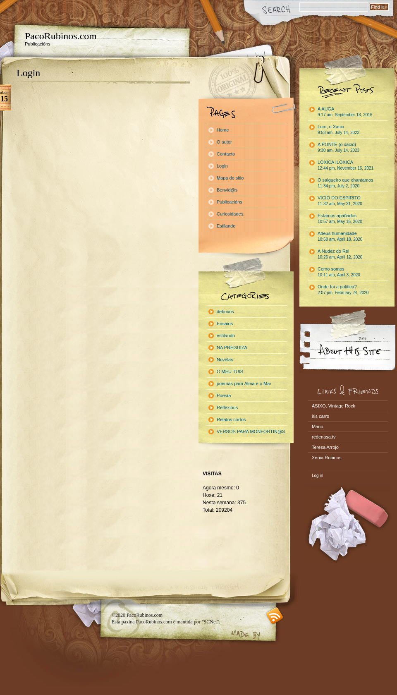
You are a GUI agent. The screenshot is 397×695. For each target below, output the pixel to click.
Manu (317, 426)
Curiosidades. (230, 213)
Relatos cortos (231, 419)
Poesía (224, 395)
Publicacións (229, 201)
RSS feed (275, 616)
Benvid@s (227, 189)
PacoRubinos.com (61, 36)
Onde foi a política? (343, 289)
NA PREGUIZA (232, 347)
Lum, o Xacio (338, 129)
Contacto (226, 153)
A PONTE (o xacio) (338, 147)
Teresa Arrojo (325, 447)
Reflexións (227, 407)
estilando (226, 335)
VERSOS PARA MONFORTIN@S (251, 431)
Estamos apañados (340, 218)
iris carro (320, 416)
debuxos (225, 311)
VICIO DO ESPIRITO (340, 200)
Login (28, 72)
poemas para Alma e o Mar (244, 383)
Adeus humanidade (340, 236)
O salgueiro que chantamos (345, 182)
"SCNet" (210, 622)
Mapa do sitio (230, 177)
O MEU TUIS (230, 371)
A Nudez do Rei (340, 254)
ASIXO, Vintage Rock (333, 405)
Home (223, 129)
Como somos (339, 271)
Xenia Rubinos (327, 457)
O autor (224, 141)
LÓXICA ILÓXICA (345, 165)
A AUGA (345, 111)
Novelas (225, 359)
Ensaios (225, 323)
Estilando (226, 225)
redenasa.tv (323, 436)
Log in (317, 475)
